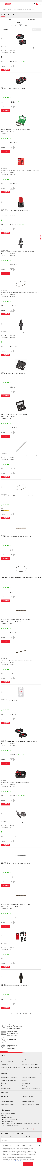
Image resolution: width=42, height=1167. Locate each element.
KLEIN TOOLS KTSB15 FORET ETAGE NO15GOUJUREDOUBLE (15, 985)
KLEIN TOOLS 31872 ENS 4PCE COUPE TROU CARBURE (14, 414)
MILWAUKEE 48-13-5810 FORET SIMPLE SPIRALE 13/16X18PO (15, 863)
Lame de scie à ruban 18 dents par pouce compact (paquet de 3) (18, 495)
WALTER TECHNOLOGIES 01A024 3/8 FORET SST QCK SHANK (16, 619)
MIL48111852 (4, 87)
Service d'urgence (12, 1025)
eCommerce (4, 1096)
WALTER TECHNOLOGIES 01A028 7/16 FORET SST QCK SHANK (16, 536)
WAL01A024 (4, 618)
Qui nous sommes (6, 1059)
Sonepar (24, 1059)
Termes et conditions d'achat (31, 1067)
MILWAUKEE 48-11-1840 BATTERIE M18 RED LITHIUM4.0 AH (15, 782)
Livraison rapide (11, 1039)
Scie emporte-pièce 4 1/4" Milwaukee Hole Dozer (14, 700)
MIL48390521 (4, 576)
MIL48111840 (4, 781)
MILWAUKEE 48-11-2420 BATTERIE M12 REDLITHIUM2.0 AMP (15, 211)
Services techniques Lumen (30, 1104)
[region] (21, 1155)
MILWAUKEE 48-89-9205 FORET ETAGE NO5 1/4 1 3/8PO (14, 333)
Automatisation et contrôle (9, 1077)
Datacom (24, 1080)
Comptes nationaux (28, 1099)
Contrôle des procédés (29, 1077)
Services (21, 1074)
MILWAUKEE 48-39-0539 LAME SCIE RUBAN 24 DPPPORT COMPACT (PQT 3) (20, 292)
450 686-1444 (9, 1121)
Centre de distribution (8, 1062)
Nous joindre (5, 1070)
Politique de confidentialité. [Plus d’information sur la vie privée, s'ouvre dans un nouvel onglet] (14, 1160)
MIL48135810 (4, 862)
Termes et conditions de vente (10, 1067)
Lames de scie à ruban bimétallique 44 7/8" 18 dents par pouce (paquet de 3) (21, 578)
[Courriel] (19, 1140)
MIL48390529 (4, 494)
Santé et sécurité (6, 1088)
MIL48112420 (4, 209)
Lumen (21, 1055)
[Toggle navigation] (2, 4)
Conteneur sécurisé (7, 1101)
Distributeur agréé (12, 1031)
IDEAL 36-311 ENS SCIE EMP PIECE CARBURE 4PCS (13, 373)
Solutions (21, 1092)
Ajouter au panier (6, 70)
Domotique (4, 1086)
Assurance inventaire (7, 1099)
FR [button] (39, 1)
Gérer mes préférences (15, 1164)
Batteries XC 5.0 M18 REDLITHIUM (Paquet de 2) (13, 88)
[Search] (21, 9)
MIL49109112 (4, 943)
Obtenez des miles (12, 1045)
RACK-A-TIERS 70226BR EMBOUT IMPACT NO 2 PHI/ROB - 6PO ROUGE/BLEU (20, 455)
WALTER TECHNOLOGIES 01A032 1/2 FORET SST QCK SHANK (15, 904)
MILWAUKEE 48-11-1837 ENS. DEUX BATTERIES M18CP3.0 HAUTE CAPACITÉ (19, 741)
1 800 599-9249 (12, 1119)
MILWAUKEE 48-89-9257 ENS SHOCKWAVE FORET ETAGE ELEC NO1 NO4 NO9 (20, 170)
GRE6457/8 (4, 821)
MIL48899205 (4, 331)
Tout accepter (28, 1164)
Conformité (4, 1064)
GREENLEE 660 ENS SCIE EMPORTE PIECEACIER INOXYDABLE (15, 129)
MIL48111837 (4, 740)
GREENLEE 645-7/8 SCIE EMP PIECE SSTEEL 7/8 (12, 823)
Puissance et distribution (8, 1080)
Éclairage (4, 1083)
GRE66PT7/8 (4, 658)
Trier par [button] (31, 19)
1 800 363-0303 (17, 1123)
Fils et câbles (26, 1083)
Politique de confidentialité (30, 1064)
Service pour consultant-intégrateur (8, 1105)
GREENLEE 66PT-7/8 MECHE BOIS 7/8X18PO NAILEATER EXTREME (16, 660)
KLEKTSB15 (3, 984)
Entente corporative (28, 1101)
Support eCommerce (28, 1070)
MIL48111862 (4, 46)
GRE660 (3, 128)
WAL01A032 (4, 903)
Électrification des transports (31, 1088)
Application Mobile (27, 1096)
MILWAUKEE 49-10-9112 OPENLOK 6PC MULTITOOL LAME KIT (15, 945)
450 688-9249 (8, 1117)
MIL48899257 (4, 168)
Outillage (25, 1086)
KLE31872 (3, 413)
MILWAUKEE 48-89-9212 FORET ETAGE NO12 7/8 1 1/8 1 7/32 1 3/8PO (17, 251)
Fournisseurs (26, 1062)
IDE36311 (3, 372)
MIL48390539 (4, 291)
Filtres (10, 19)
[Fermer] (39, 1145)
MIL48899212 (4, 250)
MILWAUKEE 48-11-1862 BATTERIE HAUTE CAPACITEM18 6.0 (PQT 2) (17, 48)
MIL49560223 (4, 699)
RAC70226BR (4, 453)
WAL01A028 (4, 535)
